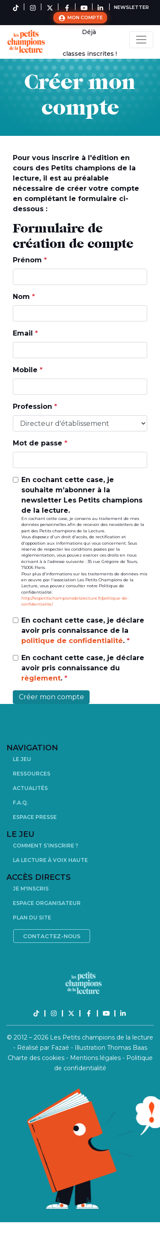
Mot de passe (40, 443)
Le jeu (22, 759)
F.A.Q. (20, 802)
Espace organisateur (47, 903)
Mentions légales (96, 1058)
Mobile (28, 370)
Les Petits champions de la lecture (101, 1037)
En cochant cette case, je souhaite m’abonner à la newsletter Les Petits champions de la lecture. (84, 542)
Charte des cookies (37, 1058)
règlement (41, 678)
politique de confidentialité (72, 641)
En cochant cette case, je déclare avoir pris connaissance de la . (82, 630)
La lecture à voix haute (50, 860)
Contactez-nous (52, 936)
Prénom (30, 260)
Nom (24, 297)
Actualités (30, 788)
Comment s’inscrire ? (45, 845)
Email (25, 333)
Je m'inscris (31, 888)
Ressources (31, 773)
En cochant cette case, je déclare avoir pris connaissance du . (82, 668)
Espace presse (35, 817)
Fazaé (61, 1047)
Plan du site (32, 917)
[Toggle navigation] (141, 39)
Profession (35, 406)
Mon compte (80, 17)
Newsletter (131, 7)
